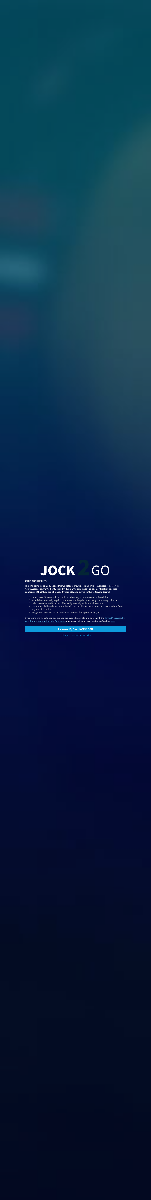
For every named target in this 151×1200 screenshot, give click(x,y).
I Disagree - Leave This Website (75, 635)
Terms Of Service (113, 617)
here (113, 620)
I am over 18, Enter (75, 629)
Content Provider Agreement (52, 620)
